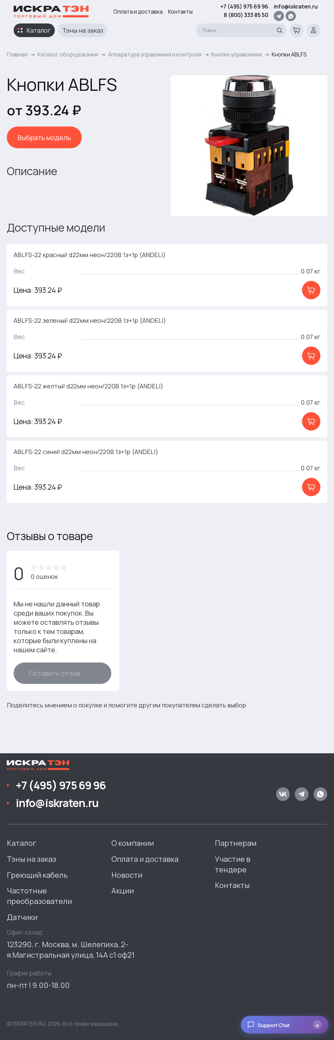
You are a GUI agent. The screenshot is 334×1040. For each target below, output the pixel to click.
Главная (17, 54)
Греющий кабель (37, 875)
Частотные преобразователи (39, 896)
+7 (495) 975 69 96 (244, 6)
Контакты (180, 11)
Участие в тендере (232, 864)
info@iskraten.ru (296, 6)
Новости (126, 875)
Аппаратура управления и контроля (155, 54)
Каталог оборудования (67, 54)
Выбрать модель (44, 137)
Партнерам (236, 843)
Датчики (22, 917)
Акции (122, 891)
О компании (132, 843)
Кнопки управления (236, 54)
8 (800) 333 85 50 (246, 15)
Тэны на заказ (82, 30)
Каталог (39, 30)
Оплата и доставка (138, 11)
